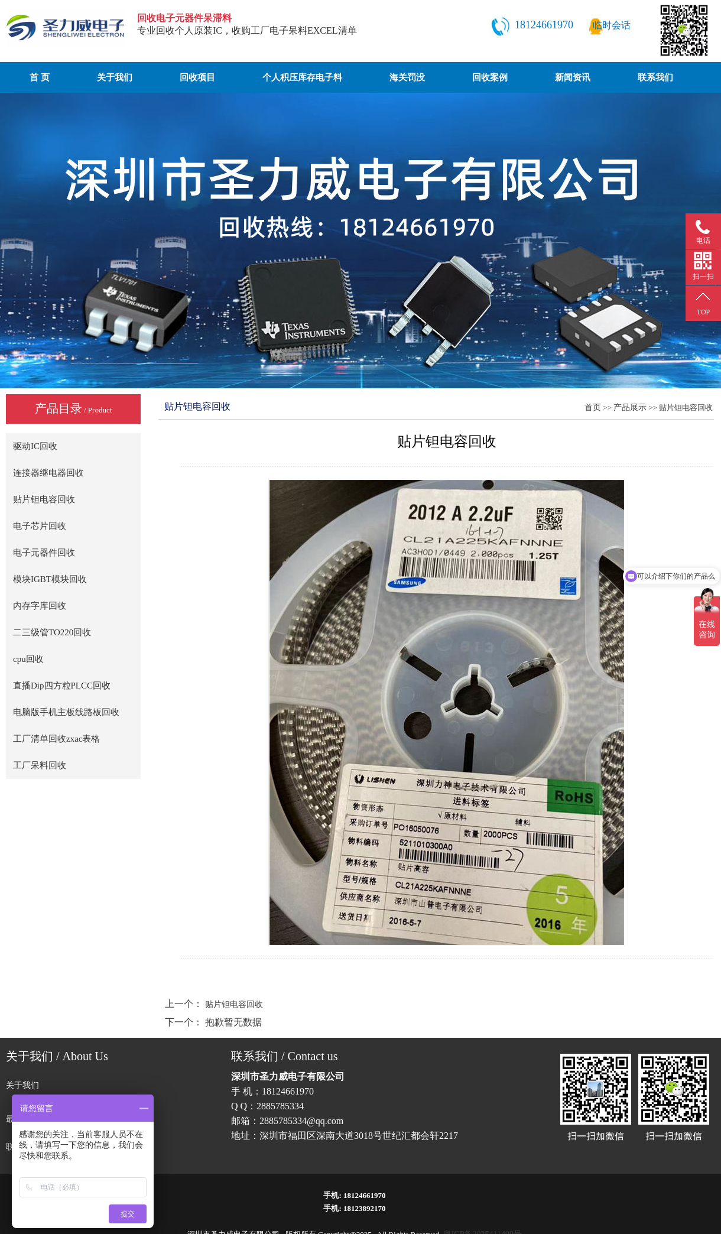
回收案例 (490, 77)
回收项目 (197, 77)
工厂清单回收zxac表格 (56, 738)
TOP (703, 312)
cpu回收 (28, 659)
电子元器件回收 (44, 552)
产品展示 (630, 407)
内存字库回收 (39, 605)
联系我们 (655, 77)
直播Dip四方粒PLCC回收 (62, 685)
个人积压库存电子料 (302, 77)
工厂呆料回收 (39, 765)
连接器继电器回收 (48, 473)
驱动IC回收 (35, 446)
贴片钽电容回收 (44, 499)
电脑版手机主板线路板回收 (66, 712)
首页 (592, 407)
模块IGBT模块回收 (50, 579)
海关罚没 (407, 77)
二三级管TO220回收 (52, 632)
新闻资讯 (572, 77)
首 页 (40, 77)
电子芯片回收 (39, 526)
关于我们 (114, 77)
